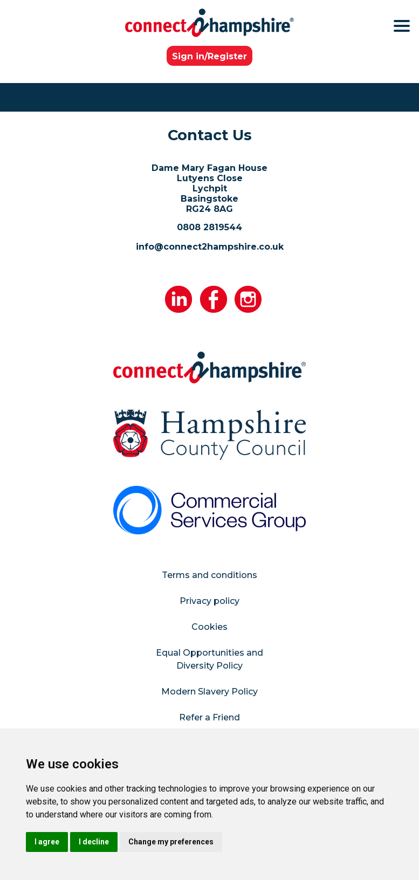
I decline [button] (94, 841)
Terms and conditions (209, 575)
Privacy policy (209, 601)
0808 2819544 (209, 227)
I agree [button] (47, 841)
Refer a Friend (209, 717)
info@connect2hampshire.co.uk (210, 247)
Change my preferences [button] (171, 841)
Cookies (209, 627)
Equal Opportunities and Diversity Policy (209, 659)
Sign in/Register (209, 56)
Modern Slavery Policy (209, 691)
